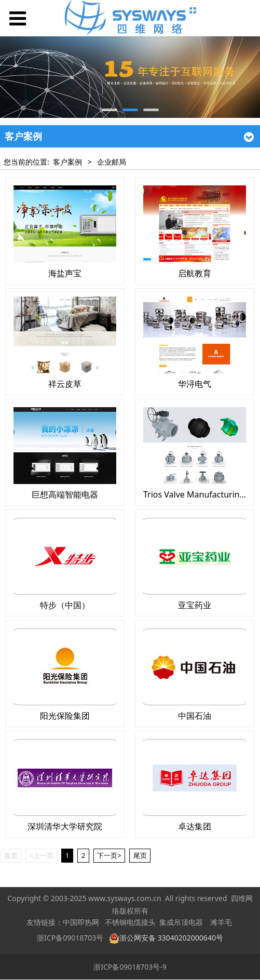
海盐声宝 (64, 273)
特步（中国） (65, 605)
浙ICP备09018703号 (70, 938)
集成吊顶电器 (181, 923)
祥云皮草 (64, 384)
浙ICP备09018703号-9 (130, 967)
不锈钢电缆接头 (130, 923)
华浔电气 (194, 384)
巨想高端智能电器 (65, 494)
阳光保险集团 (65, 715)
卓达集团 (194, 826)
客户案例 (67, 162)
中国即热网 (81, 923)
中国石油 (194, 715)
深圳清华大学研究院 (65, 826)
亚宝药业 (194, 605)
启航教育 (194, 273)
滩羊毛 (221, 923)
